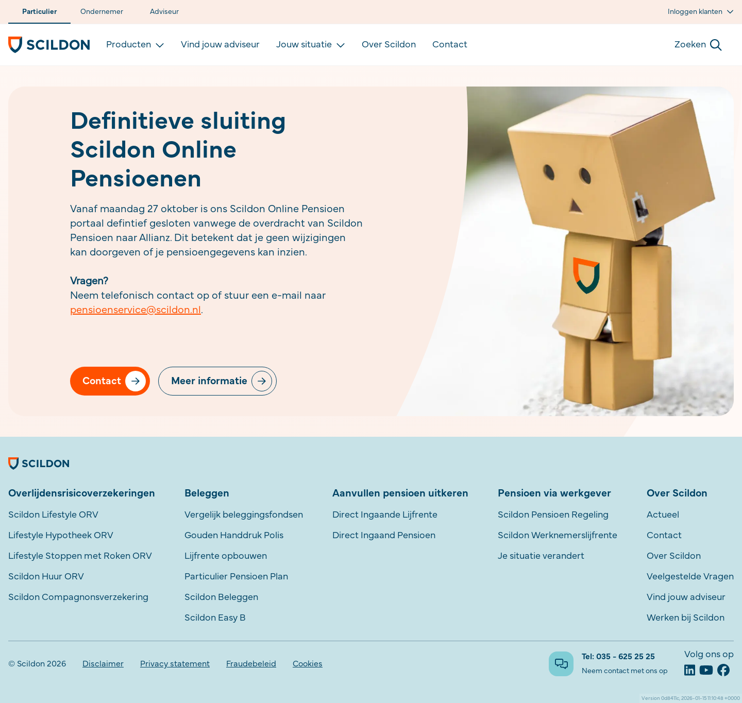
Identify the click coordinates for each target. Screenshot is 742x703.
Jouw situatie (310, 44)
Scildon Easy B (215, 618)
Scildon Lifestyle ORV (53, 515)
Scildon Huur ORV (46, 576)
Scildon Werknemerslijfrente (557, 535)
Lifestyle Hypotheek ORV (60, 535)
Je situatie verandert (541, 556)
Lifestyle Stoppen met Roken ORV (80, 556)
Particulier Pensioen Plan (236, 576)
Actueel (663, 515)
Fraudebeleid (251, 664)
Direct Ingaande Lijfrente (384, 515)
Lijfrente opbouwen (225, 556)
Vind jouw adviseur (220, 44)
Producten (135, 44)
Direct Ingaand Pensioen (383, 535)
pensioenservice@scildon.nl (135, 310)
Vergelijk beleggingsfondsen (243, 515)
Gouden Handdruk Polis (233, 535)
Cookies (308, 664)
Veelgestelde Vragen (690, 576)
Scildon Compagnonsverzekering (78, 597)
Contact (449, 44)
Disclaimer (103, 664)
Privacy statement (175, 664)
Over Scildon (389, 44)
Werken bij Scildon (685, 618)
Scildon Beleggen (221, 597)
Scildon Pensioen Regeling (553, 515)
